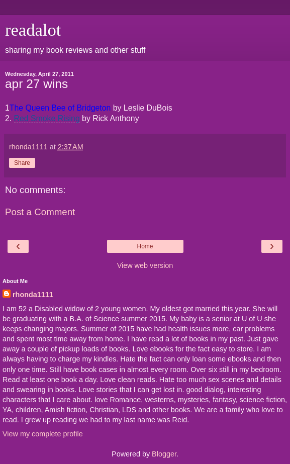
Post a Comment (40, 212)
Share (22, 162)
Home (145, 246)
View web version (145, 265)
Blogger (164, 454)
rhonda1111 (33, 295)
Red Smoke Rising (47, 118)
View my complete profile (43, 434)
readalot (33, 29)
